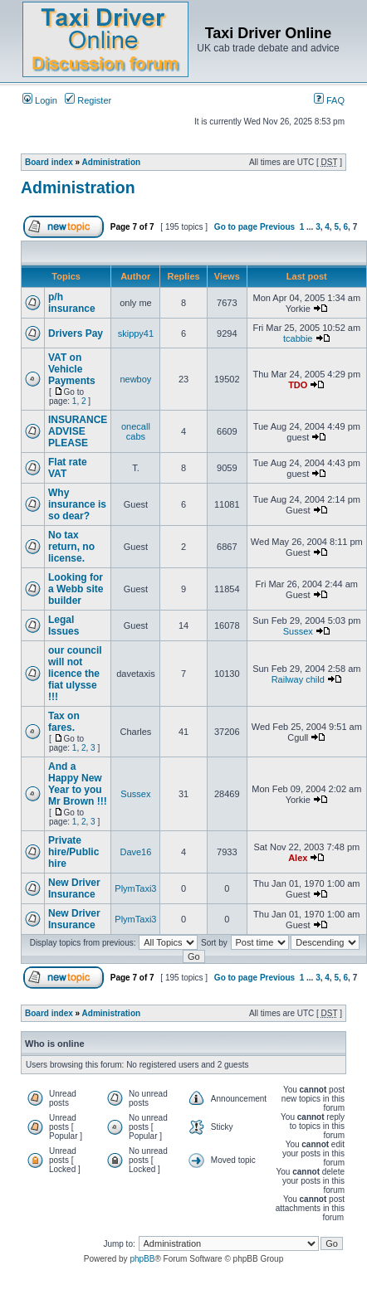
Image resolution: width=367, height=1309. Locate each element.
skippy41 (136, 333)
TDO (297, 385)
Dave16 (135, 852)
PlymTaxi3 (135, 888)
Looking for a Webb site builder (75, 589)
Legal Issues (63, 625)
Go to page (235, 226)
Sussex (298, 631)
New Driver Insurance (74, 888)
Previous (277, 226)
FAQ (329, 100)
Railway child (298, 679)
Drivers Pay (75, 333)
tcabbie (297, 338)
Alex (297, 858)
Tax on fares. (64, 721)
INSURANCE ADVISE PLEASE (77, 431)
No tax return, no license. (71, 546)
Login (39, 100)
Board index (49, 162)
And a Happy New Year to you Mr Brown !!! (77, 784)
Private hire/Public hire (73, 852)
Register (88, 100)
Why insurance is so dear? (77, 504)
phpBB (142, 1258)
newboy (135, 379)
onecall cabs (135, 431)
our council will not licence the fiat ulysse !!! (75, 674)
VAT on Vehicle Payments (71, 369)
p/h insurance (71, 302)
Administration (111, 162)
